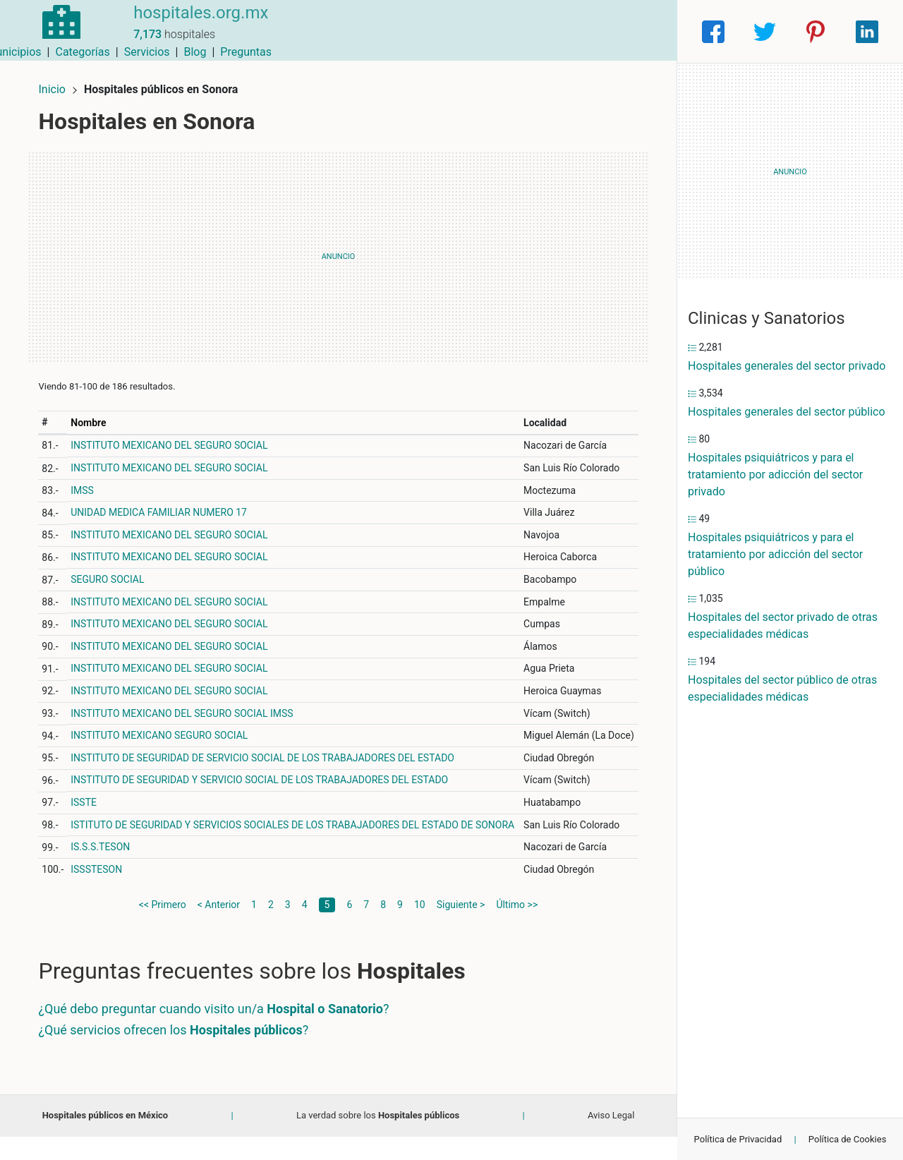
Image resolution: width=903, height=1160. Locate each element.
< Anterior (219, 928)
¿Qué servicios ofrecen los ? (179, 1053)
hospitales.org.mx (190, 23)
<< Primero (162, 928)
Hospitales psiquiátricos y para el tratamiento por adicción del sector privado (775, 474)
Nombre (94, 416)
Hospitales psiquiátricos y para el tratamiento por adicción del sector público (775, 554)
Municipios (408, 31)
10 (419, 928)
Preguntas (640, 31)
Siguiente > (461, 928)
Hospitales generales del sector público (786, 411)
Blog (589, 31)
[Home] (57, 30)
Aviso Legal (611, 1138)
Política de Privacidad (738, 1139)
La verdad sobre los (377, 1138)
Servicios (541, 31)
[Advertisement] (338, 250)
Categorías (476, 31)
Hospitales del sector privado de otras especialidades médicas (783, 625)
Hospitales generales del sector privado (786, 366)
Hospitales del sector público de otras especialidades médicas (782, 688)
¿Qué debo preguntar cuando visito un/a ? (219, 1032)
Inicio (57, 83)
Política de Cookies (847, 1139)
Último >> (517, 928)
